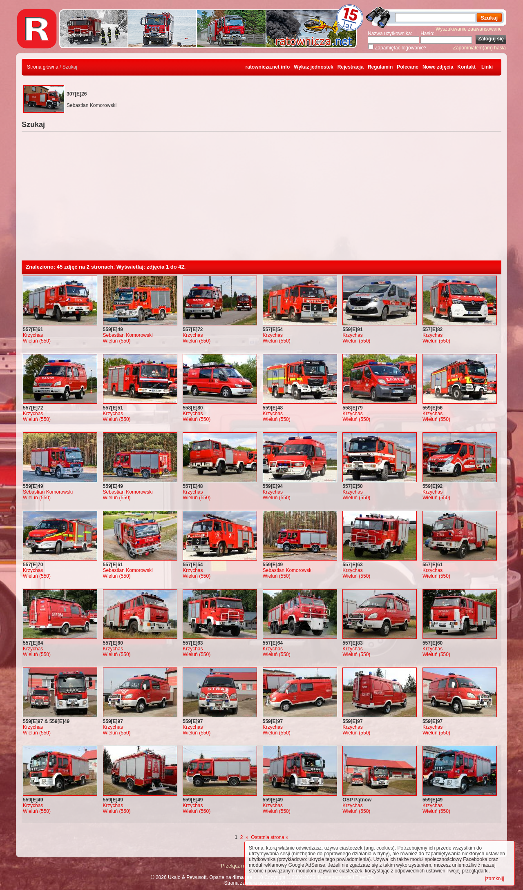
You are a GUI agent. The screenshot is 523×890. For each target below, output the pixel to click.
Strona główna (42, 67)
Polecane (407, 67)
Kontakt (466, 67)
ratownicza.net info (268, 67)
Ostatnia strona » (269, 837)
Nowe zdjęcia (437, 67)
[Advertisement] (261, 199)
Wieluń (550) (37, 341)
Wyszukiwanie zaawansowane (469, 29)
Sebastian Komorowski (128, 335)
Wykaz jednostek (313, 67)
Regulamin (380, 67)
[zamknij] (494, 878)
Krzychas (33, 335)
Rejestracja (350, 67)
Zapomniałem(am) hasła (479, 48)
